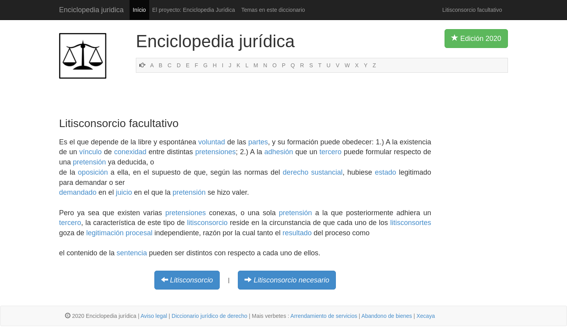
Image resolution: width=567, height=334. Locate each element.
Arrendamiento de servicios (324, 316)
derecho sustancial (313, 172)
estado (385, 172)
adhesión (278, 152)
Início (139, 10)
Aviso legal (154, 316)
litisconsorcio (207, 223)
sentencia (132, 253)
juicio (124, 192)
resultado (296, 233)
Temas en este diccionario (273, 10)
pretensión (89, 162)
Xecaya (426, 316)
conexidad (130, 152)
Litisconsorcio (191, 280)
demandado (77, 192)
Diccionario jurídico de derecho (209, 316)
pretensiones (215, 152)
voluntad (211, 142)
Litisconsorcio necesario (291, 280)
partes (258, 142)
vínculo (90, 152)
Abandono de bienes (386, 316)
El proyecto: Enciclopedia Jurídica (193, 10)
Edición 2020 (476, 38)
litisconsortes (410, 223)
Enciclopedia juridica (91, 10)
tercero (330, 152)
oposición (93, 172)
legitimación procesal (119, 233)
